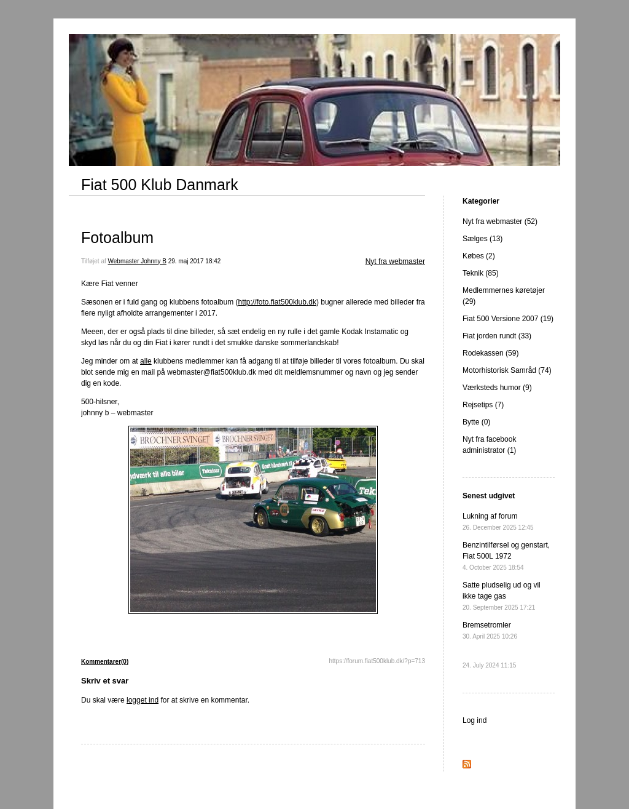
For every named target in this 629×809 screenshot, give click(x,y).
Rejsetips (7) (483, 405)
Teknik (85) (481, 273)
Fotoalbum (117, 237)
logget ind (142, 700)
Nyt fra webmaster (395, 261)
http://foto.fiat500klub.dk (277, 302)
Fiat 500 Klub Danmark (159, 184)
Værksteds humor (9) (497, 387)
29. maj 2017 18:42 (194, 261)
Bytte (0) (476, 422)
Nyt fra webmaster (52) (500, 221)
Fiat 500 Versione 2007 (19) (508, 318)
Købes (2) (479, 256)
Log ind (474, 720)
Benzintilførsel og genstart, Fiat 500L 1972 (506, 556)
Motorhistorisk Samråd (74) (507, 370)
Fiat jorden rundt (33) (497, 336)
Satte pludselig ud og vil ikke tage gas (502, 596)
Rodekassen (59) (490, 353)
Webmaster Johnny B (137, 261)
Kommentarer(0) (104, 661)
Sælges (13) (482, 238)
